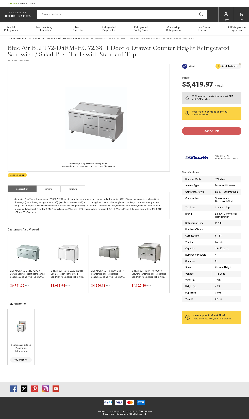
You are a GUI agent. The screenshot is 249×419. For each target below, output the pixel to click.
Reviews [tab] (73, 189)
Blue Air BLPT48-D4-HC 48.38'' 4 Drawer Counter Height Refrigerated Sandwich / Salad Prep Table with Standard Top (149, 274)
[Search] (122, 14)
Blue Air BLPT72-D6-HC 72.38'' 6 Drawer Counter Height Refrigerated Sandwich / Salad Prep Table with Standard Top (27, 274)
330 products (20, 360)
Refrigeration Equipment (44, 38)
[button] (21, 3)
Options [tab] (48, 189)
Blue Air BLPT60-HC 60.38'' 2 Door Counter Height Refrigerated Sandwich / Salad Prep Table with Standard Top (67, 274)
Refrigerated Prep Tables (69, 38)
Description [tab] (22, 189)
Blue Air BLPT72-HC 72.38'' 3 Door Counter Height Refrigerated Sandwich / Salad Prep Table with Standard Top (107, 274)
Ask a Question (17, 175)
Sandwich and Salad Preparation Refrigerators (21, 348)
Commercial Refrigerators (19, 38)
